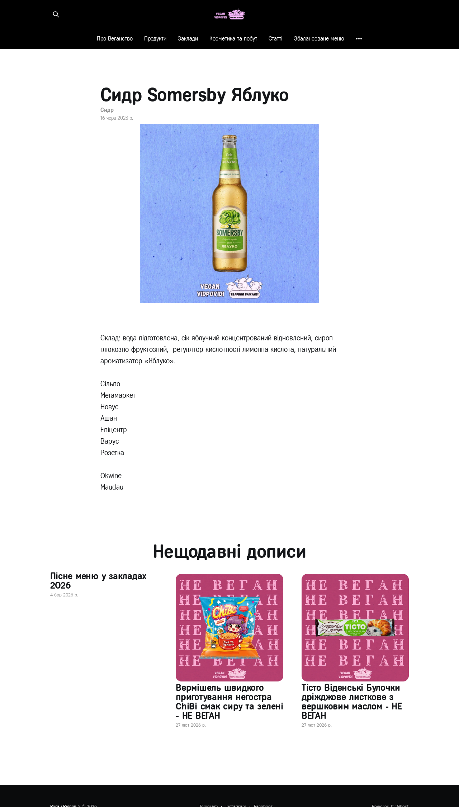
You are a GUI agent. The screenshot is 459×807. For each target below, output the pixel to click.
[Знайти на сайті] (56, 14)
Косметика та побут (233, 39)
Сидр (107, 110)
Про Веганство (115, 39)
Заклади (188, 39)
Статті (276, 39)
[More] (359, 38)
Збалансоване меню (319, 39)
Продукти (155, 39)
